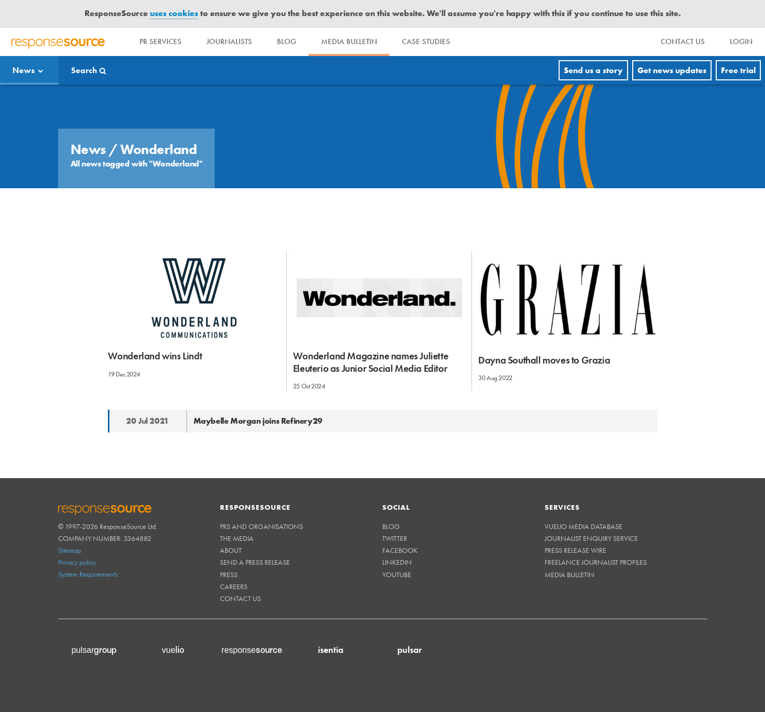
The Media (237, 538)
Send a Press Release (255, 562)
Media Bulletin (349, 41)
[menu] (682, 41)
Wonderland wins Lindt (155, 356)
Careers (233, 586)
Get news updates (671, 70)
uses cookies (174, 13)
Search (84, 70)
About (231, 550)
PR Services (161, 41)
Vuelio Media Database (583, 526)
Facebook (400, 550)
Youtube (396, 574)
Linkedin (397, 562)
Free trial (738, 70)
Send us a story (593, 70)
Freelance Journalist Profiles (596, 562)
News (23, 70)
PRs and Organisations (261, 526)
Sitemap (69, 550)
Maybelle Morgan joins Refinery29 (258, 420)
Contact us (240, 598)
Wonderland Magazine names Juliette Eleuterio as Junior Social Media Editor (370, 362)
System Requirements (88, 574)
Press (229, 574)
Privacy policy (77, 562)
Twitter (394, 538)
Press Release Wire (575, 550)
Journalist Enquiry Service (591, 538)
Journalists (229, 41)
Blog (286, 41)
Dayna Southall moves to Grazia (544, 360)
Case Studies (426, 41)
